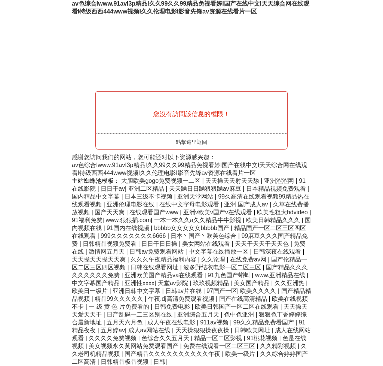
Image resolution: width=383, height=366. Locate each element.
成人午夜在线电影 (172, 322)
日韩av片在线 (184, 291)
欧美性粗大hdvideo (283, 212)
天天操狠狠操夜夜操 (203, 330)
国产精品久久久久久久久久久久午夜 (173, 354)
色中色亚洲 (239, 314)
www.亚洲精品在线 (281, 275)
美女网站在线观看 (207, 244)
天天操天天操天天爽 (99, 259)
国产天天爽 (110, 212)
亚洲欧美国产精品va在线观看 (164, 275)
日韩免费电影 (173, 306)
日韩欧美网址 (253, 330)
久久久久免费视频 (113, 338)
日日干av (113, 188)
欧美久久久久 (259, 291)
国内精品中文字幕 (96, 196)
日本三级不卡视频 (149, 196)
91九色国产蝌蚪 (230, 275)
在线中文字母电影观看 (190, 204)
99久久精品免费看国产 (264, 322)
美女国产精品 (252, 283)
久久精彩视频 (278, 346)
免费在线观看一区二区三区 (220, 346)
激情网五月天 (107, 251)
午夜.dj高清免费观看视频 (182, 299)
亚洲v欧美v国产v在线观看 (218, 212)
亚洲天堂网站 (196, 196)
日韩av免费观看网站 (157, 251)
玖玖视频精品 (211, 283)
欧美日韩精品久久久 (273, 220)
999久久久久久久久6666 (134, 236)
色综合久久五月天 (166, 338)
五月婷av (113, 330)
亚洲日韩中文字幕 (137, 291)
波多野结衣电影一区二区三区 (223, 267)
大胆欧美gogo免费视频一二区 (161, 181)
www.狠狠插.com (128, 220)
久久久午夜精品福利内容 (164, 259)
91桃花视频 (263, 338)
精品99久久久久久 (120, 299)
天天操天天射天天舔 (233, 181)
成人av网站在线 (150, 330)
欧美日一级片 (90, 291)
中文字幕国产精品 (96, 283)
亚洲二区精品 (147, 188)
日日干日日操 (160, 244)
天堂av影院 (174, 283)
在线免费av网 (249, 259)
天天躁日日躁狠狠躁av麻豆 (206, 188)
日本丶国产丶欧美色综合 (204, 236)
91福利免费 (87, 220)
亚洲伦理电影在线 (131, 204)
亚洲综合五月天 (199, 314)
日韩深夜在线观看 (278, 251)
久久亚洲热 (290, 283)
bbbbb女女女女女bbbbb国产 (192, 228)
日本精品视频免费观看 (276, 188)
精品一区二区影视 (218, 338)
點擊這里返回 (191, 142)
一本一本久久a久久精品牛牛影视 (198, 220)
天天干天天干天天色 (262, 244)
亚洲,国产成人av (247, 204)
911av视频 (215, 322)
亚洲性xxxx (139, 283)
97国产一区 (221, 291)
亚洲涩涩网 (279, 181)
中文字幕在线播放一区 (219, 251)
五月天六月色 (125, 322)
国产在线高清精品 (244, 299)
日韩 (159, 362)
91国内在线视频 (129, 228)
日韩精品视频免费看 (110, 244)
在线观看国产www (154, 212)
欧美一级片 (241, 354)
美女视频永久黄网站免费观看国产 (134, 346)
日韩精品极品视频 (125, 362)
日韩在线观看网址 (155, 267)
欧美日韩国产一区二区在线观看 (237, 306)
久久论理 (214, 259)
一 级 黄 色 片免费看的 (120, 306)
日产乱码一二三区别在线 (140, 314)
